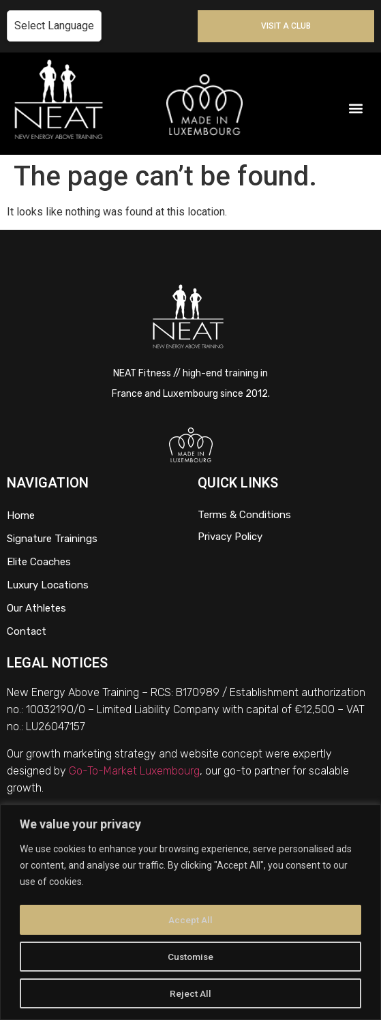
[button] (356, 108)
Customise (190, 956)
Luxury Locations (48, 585)
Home (21, 515)
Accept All (190, 919)
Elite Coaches (39, 562)
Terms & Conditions (244, 515)
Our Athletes (36, 608)
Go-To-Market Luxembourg (134, 770)
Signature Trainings (52, 538)
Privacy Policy (230, 536)
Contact (26, 631)
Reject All (190, 993)
